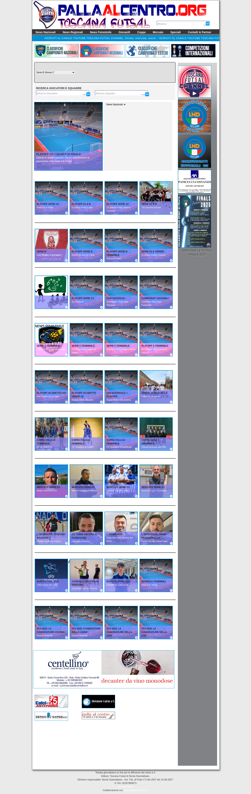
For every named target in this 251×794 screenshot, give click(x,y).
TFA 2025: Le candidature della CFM (119, 632)
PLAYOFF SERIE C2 (83, 298)
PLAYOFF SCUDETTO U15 (51, 393)
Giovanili (124, 32)
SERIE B (41, 251)
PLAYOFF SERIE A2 (48, 204)
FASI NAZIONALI (116, 298)
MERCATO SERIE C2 (83, 487)
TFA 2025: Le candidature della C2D (154, 632)
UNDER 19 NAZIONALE (155, 393)
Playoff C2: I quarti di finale (58, 154)
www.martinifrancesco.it (136, 790)
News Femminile (101, 32)
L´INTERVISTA (115, 534)
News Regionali (73, 32)
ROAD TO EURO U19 (118, 581)
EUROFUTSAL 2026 (48, 581)
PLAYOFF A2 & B (81, 204)
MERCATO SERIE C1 (48, 487)
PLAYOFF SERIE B (82, 251)
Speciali (175, 32)
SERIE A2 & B (149, 204)
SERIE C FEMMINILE (48, 345)
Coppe (141, 32)
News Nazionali (46, 32)
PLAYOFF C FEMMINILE (155, 345)
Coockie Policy (125, 786)
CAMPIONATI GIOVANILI (155, 298)
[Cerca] (88, 94)
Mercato (158, 32)
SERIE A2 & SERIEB (153, 251)
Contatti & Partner (199, 32)
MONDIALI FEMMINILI (154, 581)
